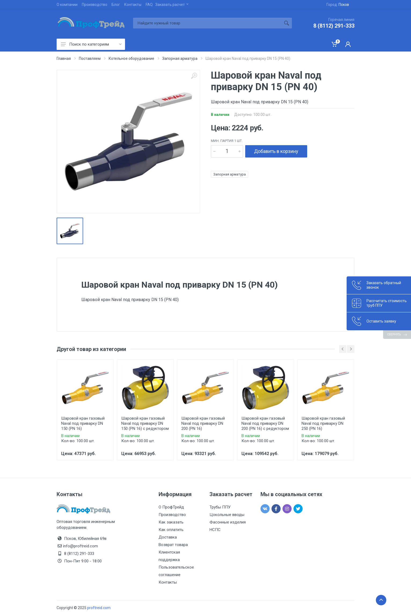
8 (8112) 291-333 (333, 26)
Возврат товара (173, 544)
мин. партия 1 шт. (227, 141)
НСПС (215, 529)
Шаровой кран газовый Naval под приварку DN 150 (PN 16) (83, 423)
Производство (94, 4)
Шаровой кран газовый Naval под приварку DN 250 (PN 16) (323, 423)
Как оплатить (171, 529)
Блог (116, 4)
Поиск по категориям (91, 44)
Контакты (132, 4)
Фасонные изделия (228, 522)
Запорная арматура (229, 174)
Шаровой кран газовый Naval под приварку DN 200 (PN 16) (203, 423)
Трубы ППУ (220, 507)
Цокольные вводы (227, 514)
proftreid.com (99, 608)
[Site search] (207, 23)
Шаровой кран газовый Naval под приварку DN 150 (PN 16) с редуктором (145, 423)
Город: (337, 4)
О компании (67, 4)
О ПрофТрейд (171, 507)
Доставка (168, 537)
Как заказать (171, 522)
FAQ (149, 4)
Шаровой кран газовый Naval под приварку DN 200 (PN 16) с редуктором (265, 423)
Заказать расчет (171, 4)
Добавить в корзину (276, 151)
